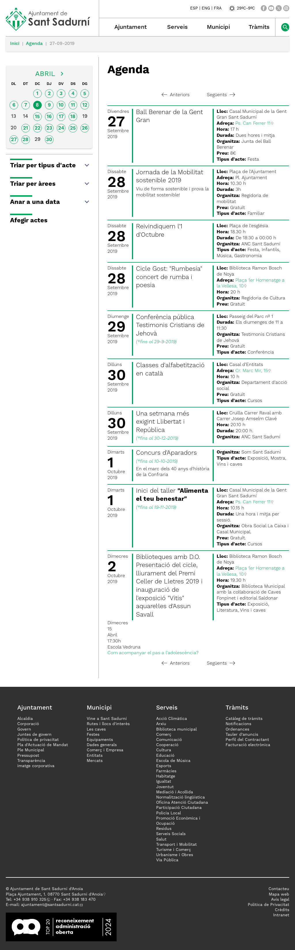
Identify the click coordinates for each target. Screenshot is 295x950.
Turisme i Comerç (173, 850)
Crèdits (282, 910)
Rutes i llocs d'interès (108, 724)
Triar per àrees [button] (50, 184)
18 (72, 116)
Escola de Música (173, 761)
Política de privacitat (38, 740)
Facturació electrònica (248, 745)
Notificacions (238, 724)
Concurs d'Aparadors (166, 453)
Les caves (96, 729)
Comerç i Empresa (105, 750)
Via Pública (167, 860)
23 (49, 128)
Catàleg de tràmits (244, 719)
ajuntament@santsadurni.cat (50, 905)
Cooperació (167, 745)
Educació (165, 756)
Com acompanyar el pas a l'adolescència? (152, 653)
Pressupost (28, 756)
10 (61, 105)
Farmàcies (166, 771)
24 (61, 128)
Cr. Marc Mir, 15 (251, 371)
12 (84, 105)
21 (25, 128)
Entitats (95, 756)
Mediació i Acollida (174, 792)
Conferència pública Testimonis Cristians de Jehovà (170, 325)
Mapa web (279, 894)
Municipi (218, 27)
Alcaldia (25, 719)
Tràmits (259, 27)
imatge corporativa (35, 766)
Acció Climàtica (171, 719)
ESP (194, 8)
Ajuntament (130, 27)
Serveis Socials (171, 834)
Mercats (95, 761)
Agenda (34, 43)
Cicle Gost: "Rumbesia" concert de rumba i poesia (169, 277)
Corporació (28, 724)
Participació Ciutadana (179, 808)
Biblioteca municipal (176, 729)
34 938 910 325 (31, 900)
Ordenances (237, 729)
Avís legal (280, 900)
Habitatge (165, 776)
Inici (14, 43)
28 (25, 139)
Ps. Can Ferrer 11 (253, 123)
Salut (161, 839)
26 (85, 128)
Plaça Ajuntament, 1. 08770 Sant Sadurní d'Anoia (54, 894)
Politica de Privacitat (268, 905)
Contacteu (278, 889)
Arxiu (161, 724)
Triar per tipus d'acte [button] (50, 165)
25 (73, 128)
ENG (206, 8)
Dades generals (102, 745)
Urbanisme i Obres (174, 855)
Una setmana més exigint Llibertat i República (162, 422)
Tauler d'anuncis (242, 735)
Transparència (31, 761)
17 (61, 116)
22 (37, 128)
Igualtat (163, 782)
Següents (221, 95)
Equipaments (100, 740)
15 (37, 116)
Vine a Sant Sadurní (107, 719)
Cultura (163, 750)
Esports (163, 766)
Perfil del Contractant (247, 740)
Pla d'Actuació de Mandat (42, 745)
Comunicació (169, 740)
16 (49, 116)
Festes (93, 735)
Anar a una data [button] (50, 202)
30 (49, 139)
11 (73, 105)
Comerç (163, 735)
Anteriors (176, 95)
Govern (24, 729)
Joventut (165, 787)
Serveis (177, 27)
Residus (163, 829)
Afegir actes (29, 220)
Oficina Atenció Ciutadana (182, 803)
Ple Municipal (30, 750)
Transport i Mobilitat (176, 845)
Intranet (281, 915)
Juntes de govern (34, 735)
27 (14, 139)
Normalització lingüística (180, 797)
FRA (218, 8)
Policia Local (168, 813)
